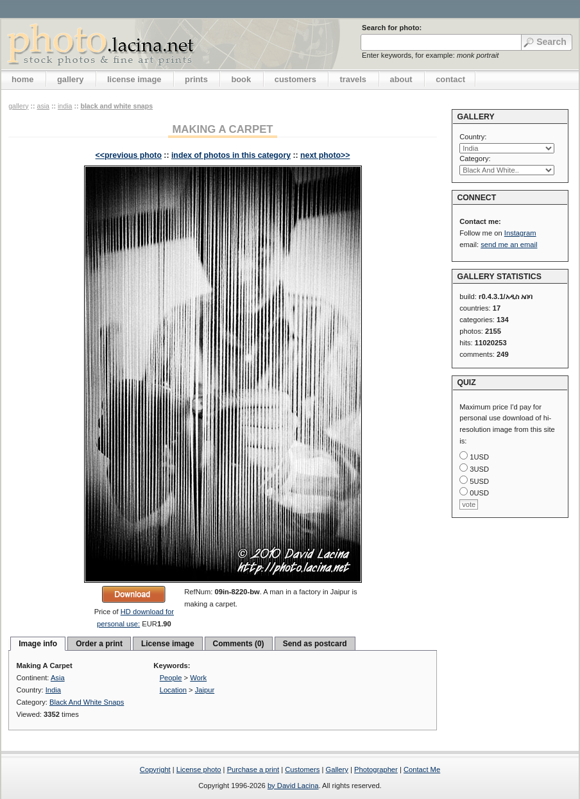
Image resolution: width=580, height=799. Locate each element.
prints (196, 79)
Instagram (520, 233)
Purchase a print (253, 769)
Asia (43, 106)
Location (173, 690)
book (241, 79)
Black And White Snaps (116, 106)
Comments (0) (238, 643)
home (22, 79)
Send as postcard (315, 643)
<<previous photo (129, 155)
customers (295, 79)
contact (450, 79)
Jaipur (204, 690)
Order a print (99, 643)
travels (352, 79)
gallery (70, 79)
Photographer (376, 769)
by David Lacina (293, 785)
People (171, 678)
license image (134, 79)
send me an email (509, 244)
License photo (198, 769)
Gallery (336, 769)
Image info (38, 643)
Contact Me (422, 769)
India (65, 106)
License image (167, 643)
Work (198, 678)
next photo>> (325, 155)
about (401, 79)
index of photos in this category (231, 155)
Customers (302, 769)
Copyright (155, 769)
